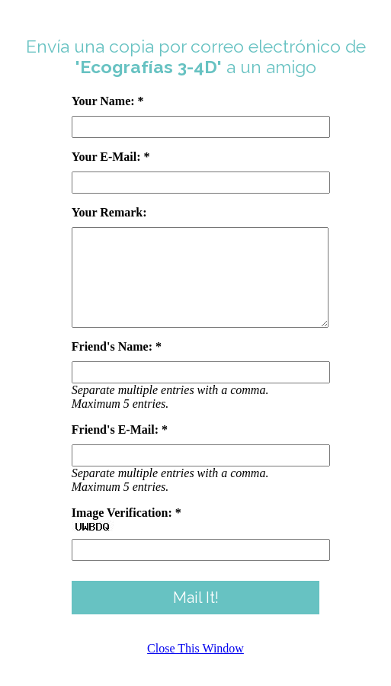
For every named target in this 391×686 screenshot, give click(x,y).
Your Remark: (109, 212)
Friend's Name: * (117, 364)
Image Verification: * (126, 530)
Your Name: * (108, 101)
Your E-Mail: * (111, 156)
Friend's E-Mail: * (120, 447)
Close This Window (195, 666)
